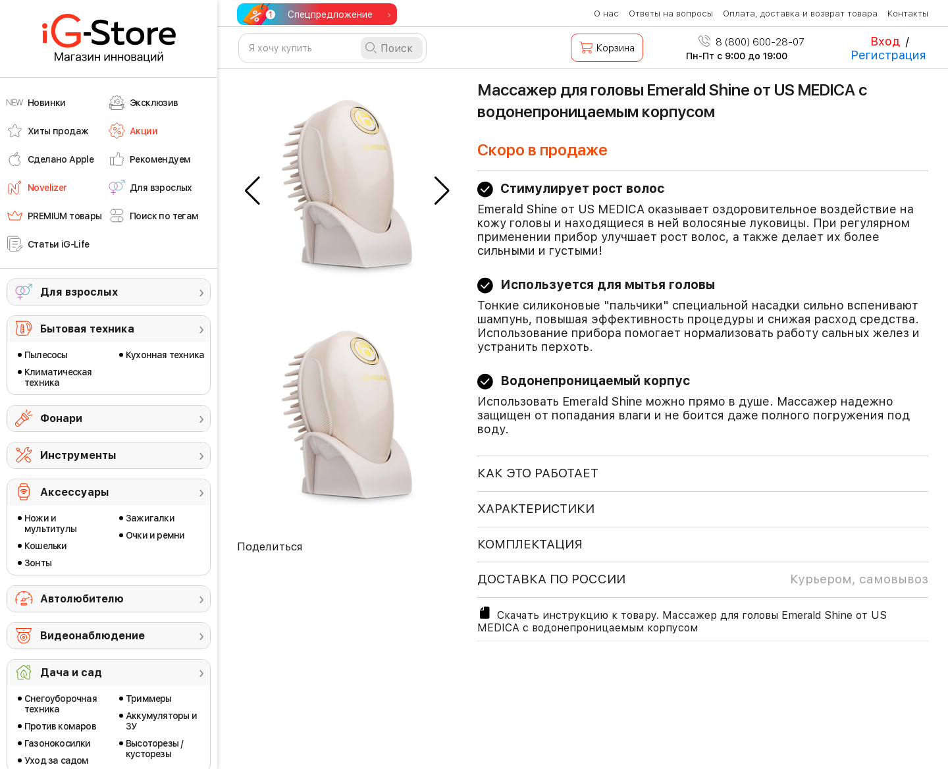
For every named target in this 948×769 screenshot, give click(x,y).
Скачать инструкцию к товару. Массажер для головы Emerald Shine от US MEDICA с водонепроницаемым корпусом (682, 619)
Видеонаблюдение (92, 635)
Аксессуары (74, 492)
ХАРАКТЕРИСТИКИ (535, 508)
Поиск (397, 48)
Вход (885, 41)
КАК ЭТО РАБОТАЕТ (537, 473)
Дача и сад (71, 672)
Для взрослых (79, 292)
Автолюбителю (82, 599)
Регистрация (888, 55)
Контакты (907, 13)
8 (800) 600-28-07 (751, 42)
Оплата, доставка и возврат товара (800, 13)
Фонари (61, 418)
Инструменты (78, 455)
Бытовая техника (87, 329)
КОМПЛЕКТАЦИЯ (530, 544)
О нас (606, 13)
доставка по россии (702, 579)
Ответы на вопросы (671, 13)
